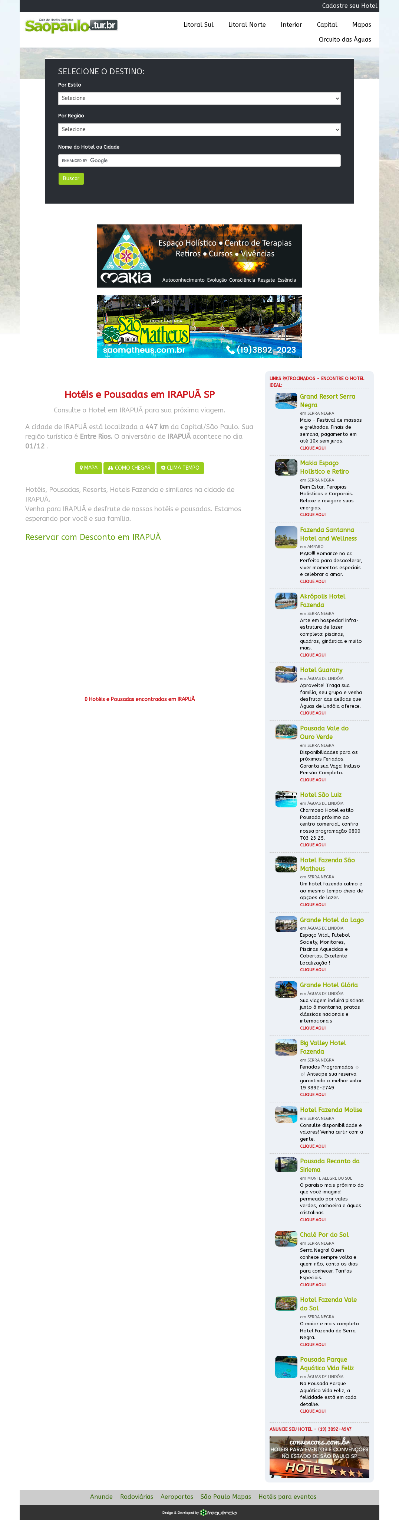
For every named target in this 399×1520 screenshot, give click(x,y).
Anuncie (101, 1496)
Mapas (361, 24)
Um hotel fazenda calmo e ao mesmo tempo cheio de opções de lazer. (331, 890)
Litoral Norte (247, 24)
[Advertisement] (139, 622)
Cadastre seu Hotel (349, 5)
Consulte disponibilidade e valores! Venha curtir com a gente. (331, 1132)
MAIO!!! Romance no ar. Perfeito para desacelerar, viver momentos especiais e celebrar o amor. (331, 564)
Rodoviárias (136, 1496)
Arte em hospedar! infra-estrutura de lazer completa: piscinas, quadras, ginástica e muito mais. (331, 634)
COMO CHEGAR (129, 468)
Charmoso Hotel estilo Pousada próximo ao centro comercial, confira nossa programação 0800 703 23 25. (330, 823)
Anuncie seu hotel (291, 1429)
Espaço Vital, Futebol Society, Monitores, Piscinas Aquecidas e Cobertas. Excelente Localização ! (325, 948)
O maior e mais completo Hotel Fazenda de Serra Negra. (329, 1330)
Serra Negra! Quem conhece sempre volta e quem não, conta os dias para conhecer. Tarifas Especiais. (329, 1263)
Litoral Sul (199, 24)
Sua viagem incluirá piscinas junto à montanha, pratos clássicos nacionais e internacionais (332, 1011)
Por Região (71, 116)
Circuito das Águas (345, 39)
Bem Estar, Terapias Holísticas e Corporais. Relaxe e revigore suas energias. (327, 497)
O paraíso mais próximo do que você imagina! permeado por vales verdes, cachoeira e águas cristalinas (332, 1198)
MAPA (89, 468)
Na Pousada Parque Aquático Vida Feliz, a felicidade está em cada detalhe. (328, 1394)
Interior (291, 24)
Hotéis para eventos (287, 1496)
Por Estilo (69, 85)
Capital (327, 24)
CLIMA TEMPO (180, 468)
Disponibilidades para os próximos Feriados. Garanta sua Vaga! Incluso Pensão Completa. (330, 762)
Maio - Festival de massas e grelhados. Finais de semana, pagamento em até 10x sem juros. (331, 430)
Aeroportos (177, 1496)
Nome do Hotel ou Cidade (88, 147)
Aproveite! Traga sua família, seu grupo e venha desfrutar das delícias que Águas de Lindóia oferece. (331, 696)
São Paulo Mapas (226, 1496)
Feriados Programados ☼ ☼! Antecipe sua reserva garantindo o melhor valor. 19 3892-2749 (331, 1077)
